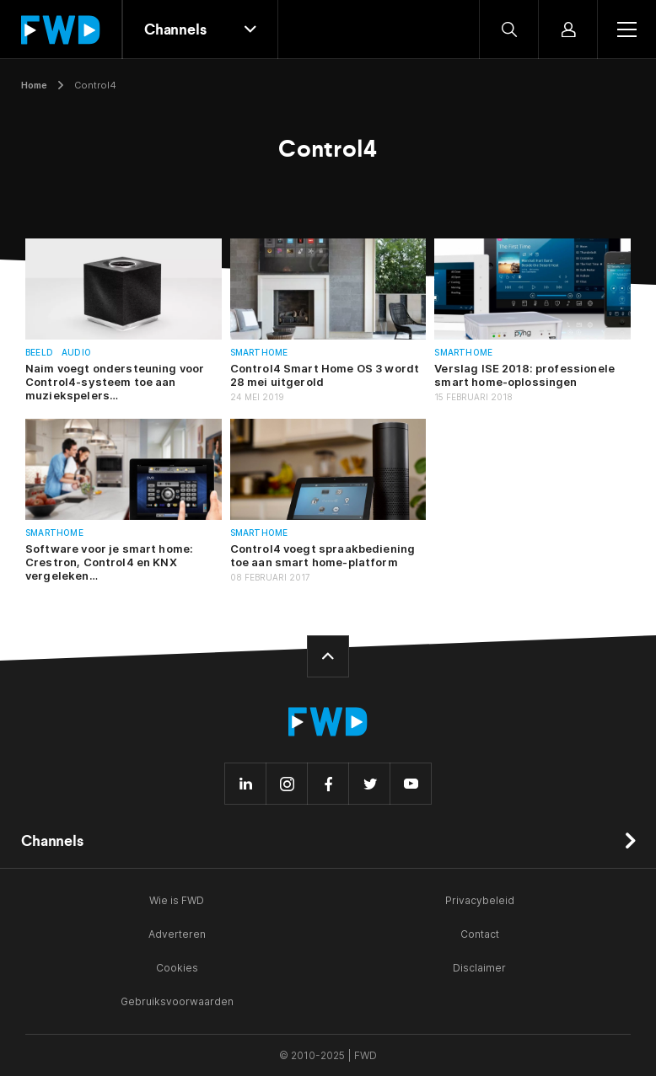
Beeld (39, 352)
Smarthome (259, 352)
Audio (76, 352)
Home (34, 85)
